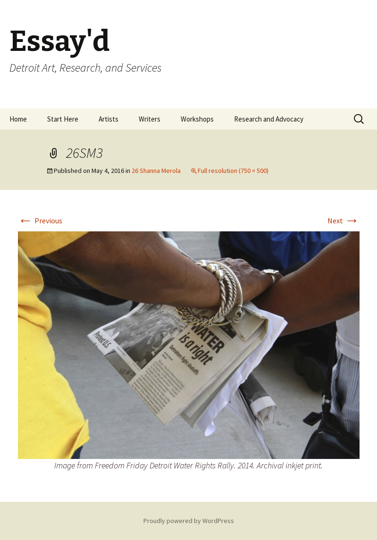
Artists (108, 119)
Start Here (62, 119)
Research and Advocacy (268, 119)
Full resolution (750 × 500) (233, 170)
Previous (40, 220)
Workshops (197, 119)
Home (18, 119)
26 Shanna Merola (156, 170)
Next (343, 220)
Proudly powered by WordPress (188, 520)
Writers (149, 119)
